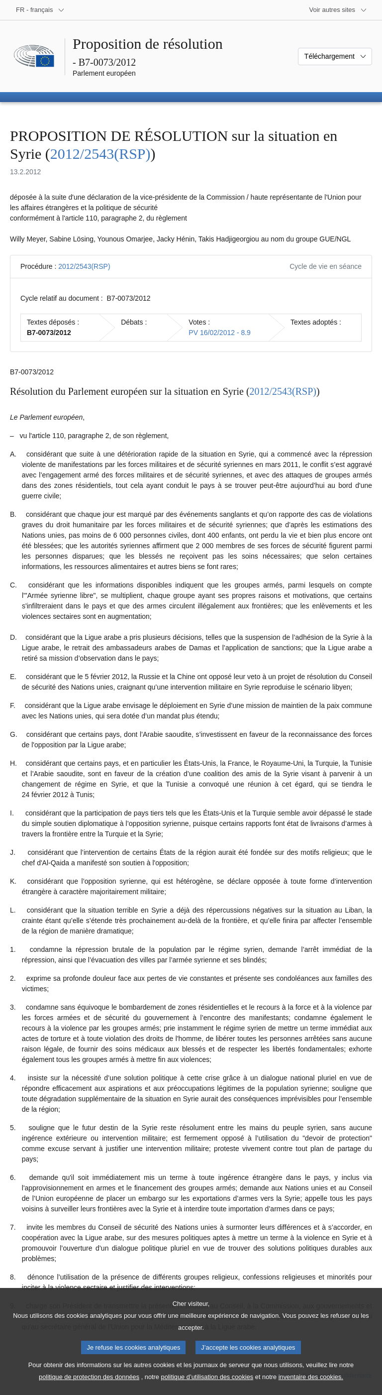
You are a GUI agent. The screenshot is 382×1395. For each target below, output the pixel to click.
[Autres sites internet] (338, 10)
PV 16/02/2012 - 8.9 (220, 333)
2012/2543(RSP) (100, 153)
